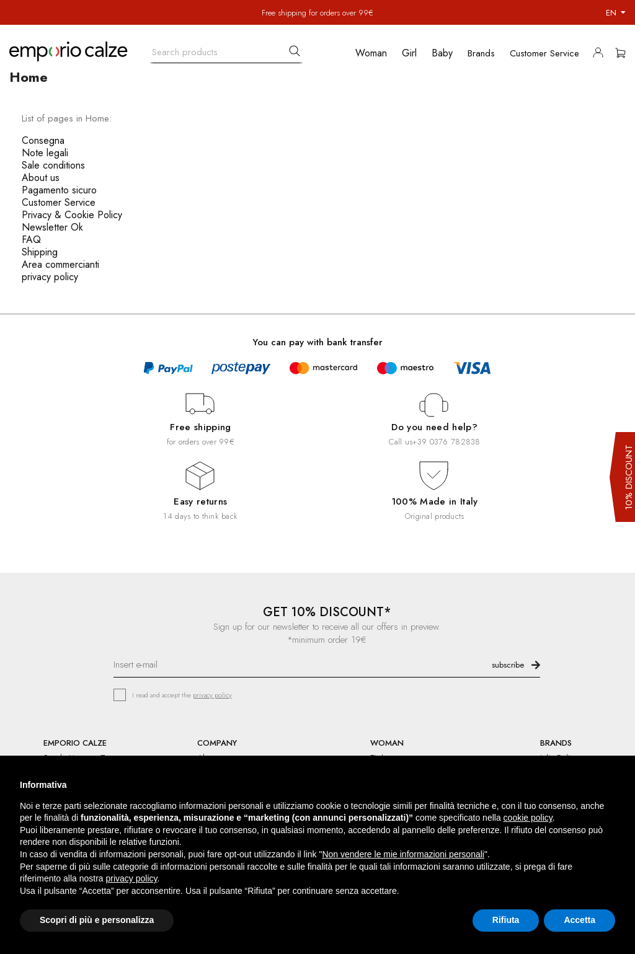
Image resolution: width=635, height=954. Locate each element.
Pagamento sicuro (59, 190)
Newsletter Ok (52, 227)
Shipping (40, 252)
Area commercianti (60, 264)
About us (41, 177)
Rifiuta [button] (506, 920)
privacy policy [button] (132, 878)
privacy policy (50, 277)
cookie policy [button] (528, 818)
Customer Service (58, 202)
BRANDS (556, 743)
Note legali (45, 153)
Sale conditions (53, 165)
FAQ (31, 239)
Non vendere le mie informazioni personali (403, 854)
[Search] (226, 49)
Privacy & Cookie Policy (72, 215)
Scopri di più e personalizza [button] (97, 920)
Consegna (43, 140)
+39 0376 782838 (446, 442)
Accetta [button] (579, 920)
